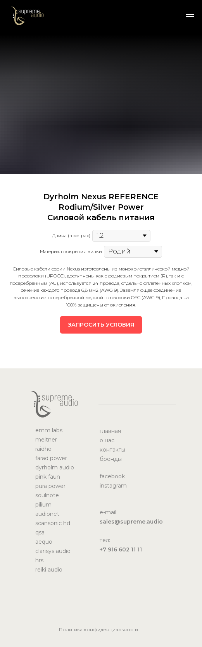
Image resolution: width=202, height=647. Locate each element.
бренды (111, 458)
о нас (107, 440)
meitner (46, 439)
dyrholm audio (54, 467)
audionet (47, 513)
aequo (43, 541)
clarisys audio (53, 551)
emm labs (48, 430)
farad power (51, 458)
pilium (43, 504)
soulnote (47, 495)
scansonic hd (52, 523)
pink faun (47, 476)
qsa (40, 532)
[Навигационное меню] (190, 15)
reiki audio (48, 569)
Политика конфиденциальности (98, 629)
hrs (39, 560)
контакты (112, 449)
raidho (43, 448)
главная (110, 431)
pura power (50, 486)
